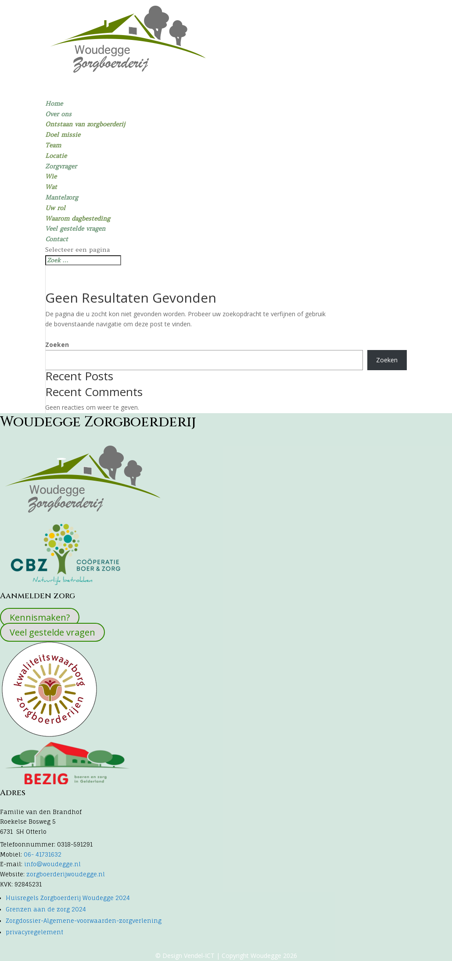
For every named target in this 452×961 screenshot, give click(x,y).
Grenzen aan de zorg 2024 (46, 909)
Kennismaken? (40, 617)
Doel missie (62, 135)
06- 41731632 (41, 854)
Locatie (56, 156)
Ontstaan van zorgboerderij (85, 124)
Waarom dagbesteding (77, 218)
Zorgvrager (61, 166)
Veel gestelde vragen (75, 228)
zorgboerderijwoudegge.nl (65, 874)
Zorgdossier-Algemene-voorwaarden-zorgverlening (83, 920)
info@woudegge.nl (52, 864)
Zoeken (57, 344)
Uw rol (55, 208)
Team (53, 145)
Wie (51, 176)
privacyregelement (34, 932)
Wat (51, 187)
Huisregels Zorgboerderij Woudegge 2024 (68, 897)
